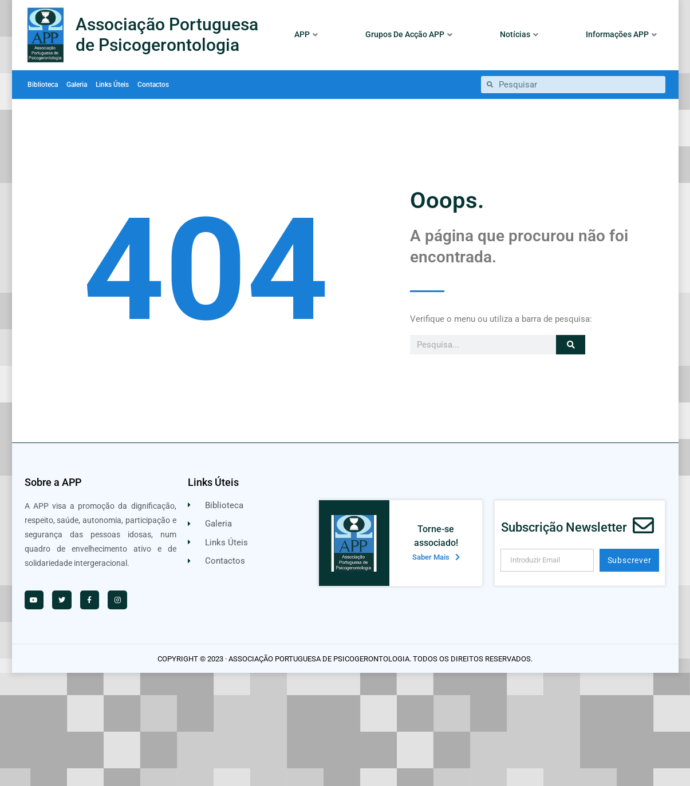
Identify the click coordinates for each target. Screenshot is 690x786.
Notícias (519, 34)
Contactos (153, 85)
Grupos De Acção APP (408, 34)
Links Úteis (112, 85)
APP (306, 34)
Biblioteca (42, 85)
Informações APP (621, 34)
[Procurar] (570, 344)
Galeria (76, 85)
